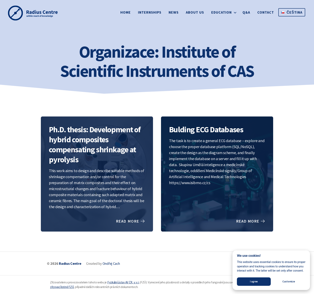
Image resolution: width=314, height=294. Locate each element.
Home (125, 12)
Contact (265, 12)
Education (221, 12)
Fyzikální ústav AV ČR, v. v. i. (123, 282)
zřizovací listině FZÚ (62, 287)
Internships (149, 12)
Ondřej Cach (111, 263)
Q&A (246, 12)
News (174, 12)
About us (195, 12)
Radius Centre (70, 263)
